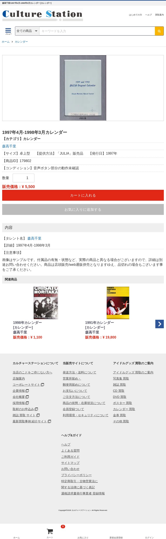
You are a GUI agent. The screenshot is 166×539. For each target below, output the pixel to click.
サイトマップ (70, 463)
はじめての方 (135, 15)
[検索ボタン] (159, 31)
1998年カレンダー (27, 323)
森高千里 (9, 146)
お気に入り (83, 537)
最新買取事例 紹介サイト (30, 421)
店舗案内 (19, 378)
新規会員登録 (116, 537)
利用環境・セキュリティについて (85, 415)
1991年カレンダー (99, 323)
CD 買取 (118, 390)
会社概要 (19, 397)
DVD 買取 (119, 397)
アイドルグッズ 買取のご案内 (133, 372)
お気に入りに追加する (83, 209)
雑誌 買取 (119, 384)
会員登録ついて (73, 409)
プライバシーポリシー (76, 475)
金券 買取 (119, 415)
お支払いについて (75, 390)
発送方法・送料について (79, 372)
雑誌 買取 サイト (24, 415)
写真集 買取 (121, 378)
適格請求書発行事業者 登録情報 (83, 493)
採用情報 (19, 403)
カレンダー (21, 41)
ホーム (6, 41)
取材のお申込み (23, 409)
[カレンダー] (23, 327)
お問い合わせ (70, 469)
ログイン (149, 537)
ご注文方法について (76, 397)
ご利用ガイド (70, 456)
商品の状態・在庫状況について (84, 403)
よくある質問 (70, 450)
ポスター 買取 (122, 403)
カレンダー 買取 (124, 409)
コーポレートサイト (26, 384)
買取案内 (159, 15)
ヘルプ (148, 15)
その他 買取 (121, 421)
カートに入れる (83, 195)
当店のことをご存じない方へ (32, 372)
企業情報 (19, 390)
